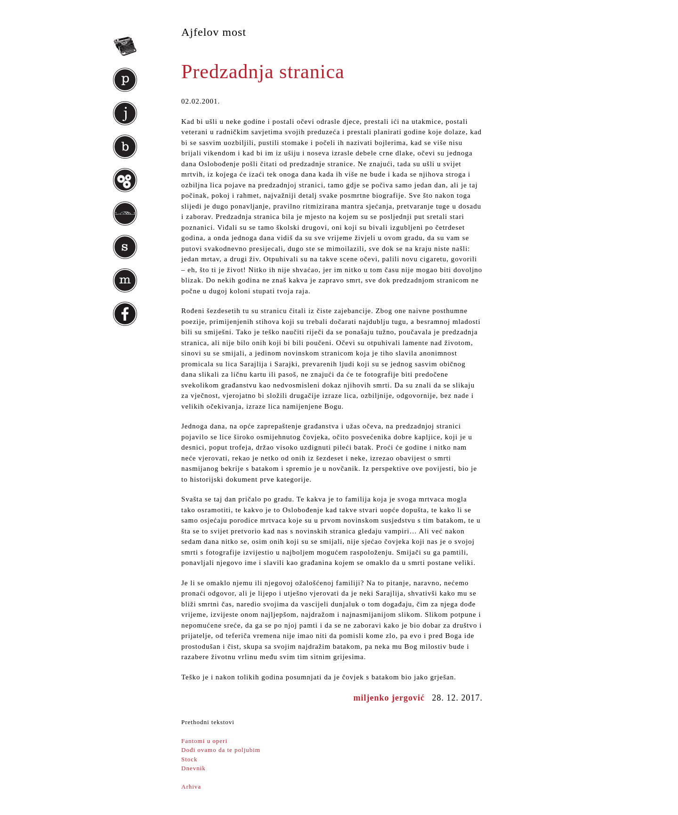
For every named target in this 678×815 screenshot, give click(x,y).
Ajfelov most (213, 32)
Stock (189, 759)
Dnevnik (193, 768)
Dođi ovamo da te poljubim (220, 749)
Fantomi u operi (204, 740)
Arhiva (191, 786)
